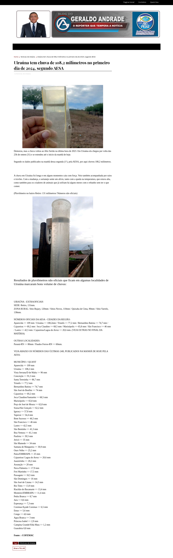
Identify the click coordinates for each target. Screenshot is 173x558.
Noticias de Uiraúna (28, 57)
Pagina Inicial (128, 2)
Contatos (142, 2)
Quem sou (154, 2)
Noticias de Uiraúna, (23, 74)
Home (16, 57)
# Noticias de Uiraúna (27, 543)
